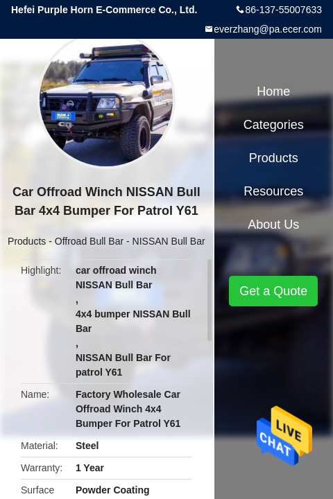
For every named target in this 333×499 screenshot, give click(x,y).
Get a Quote (273, 291)
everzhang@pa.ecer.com (268, 29)
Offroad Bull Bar (89, 241)
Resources (273, 191)
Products (27, 241)
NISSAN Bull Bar (169, 241)
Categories (274, 125)
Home (273, 91)
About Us (273, 224)
